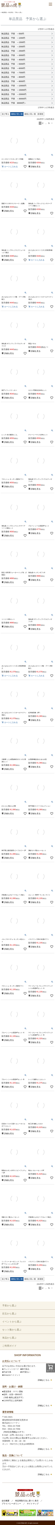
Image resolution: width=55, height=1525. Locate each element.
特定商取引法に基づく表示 (27, 1501)
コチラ (28, 1435)
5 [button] (48, 123)
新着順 (40, 114)
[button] (52, 123)
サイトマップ (33, 1504)
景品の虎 (24, 1523)
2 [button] (42, 123)
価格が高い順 (30, 114)
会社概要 (5, 1501)
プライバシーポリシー (11, 1504)
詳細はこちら (43, 1380)
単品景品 (4, 12)
